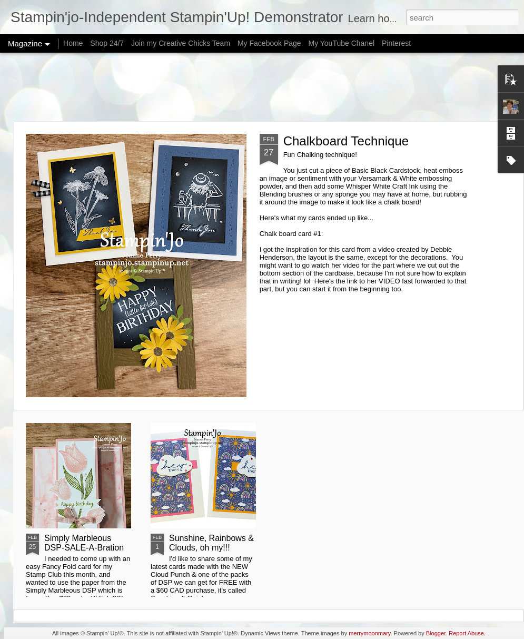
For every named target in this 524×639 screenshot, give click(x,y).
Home (73, 43)
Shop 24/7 (107, 43)
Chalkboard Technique (346, 141)
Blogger (436, 633)
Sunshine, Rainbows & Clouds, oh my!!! (211, 543)
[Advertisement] (262, 87)
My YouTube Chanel (341, 43)
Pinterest (396, 43)
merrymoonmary (369, 633)
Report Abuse (466, 633)
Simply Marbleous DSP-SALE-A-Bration (84, 543)
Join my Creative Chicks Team (180, 43)
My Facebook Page (269, 43)
